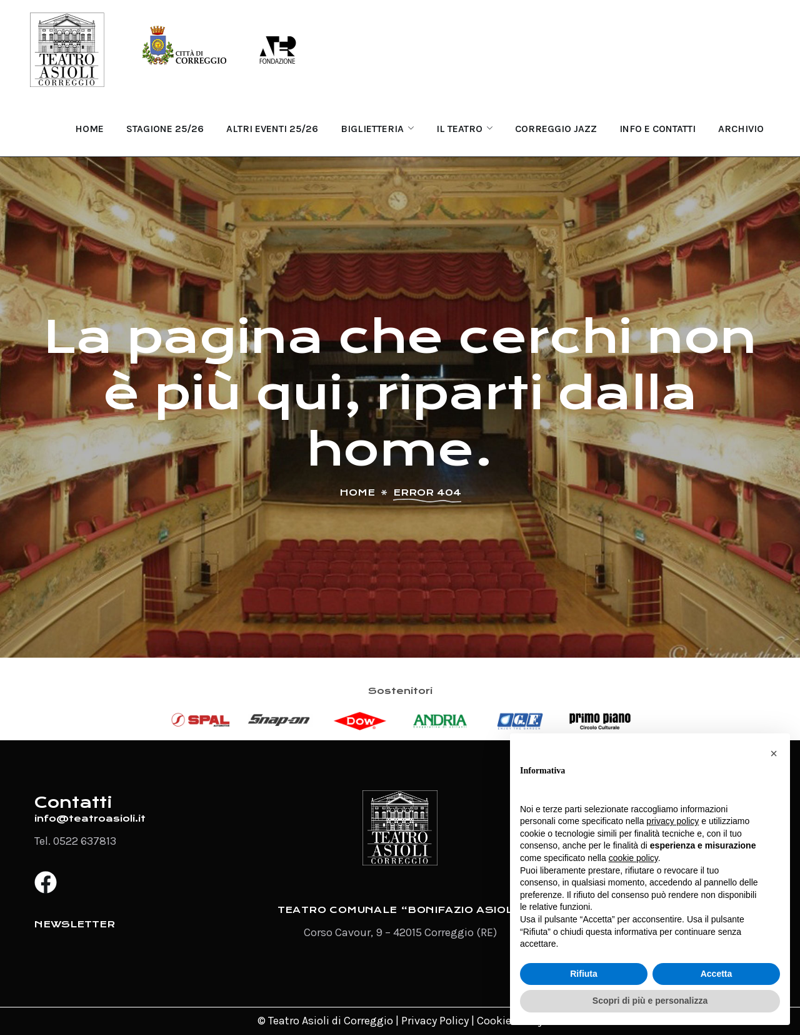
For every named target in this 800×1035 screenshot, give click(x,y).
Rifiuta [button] (584, 974)
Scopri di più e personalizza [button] (650, 1001)
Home (357, 492)
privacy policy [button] (672, 821)
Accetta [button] (716, 974)
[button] (774, 753)
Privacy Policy (435, 1020)
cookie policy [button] (633, 858)
